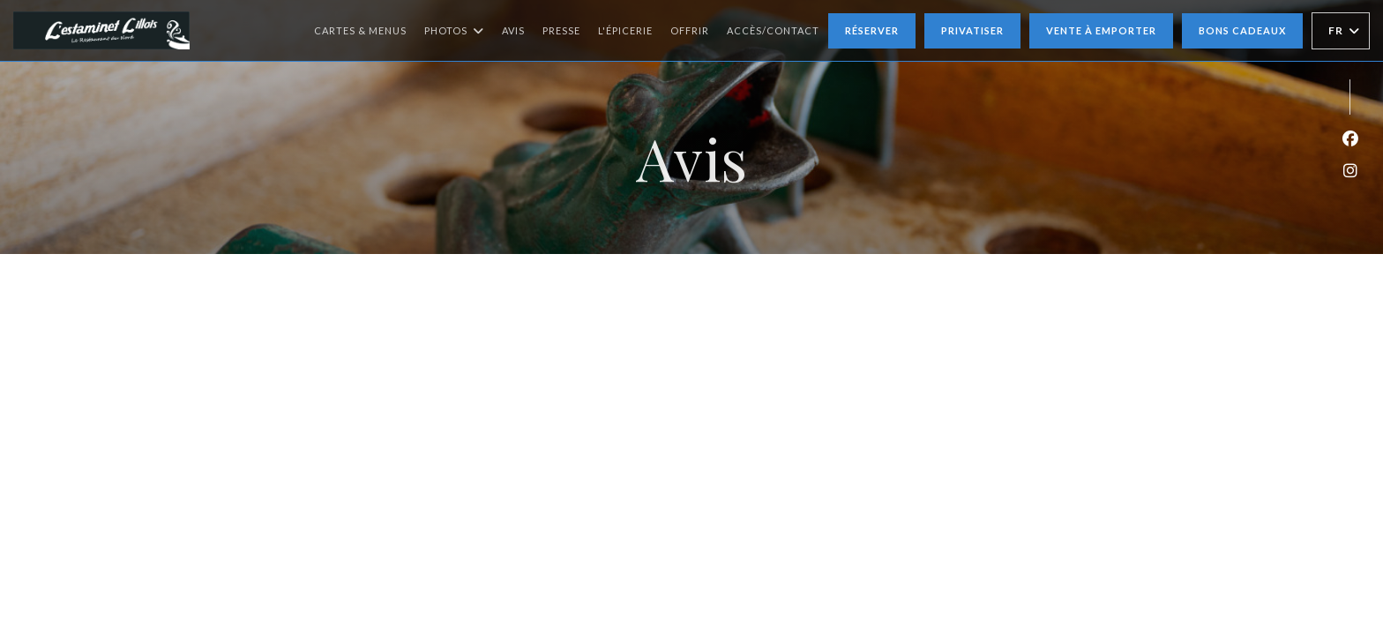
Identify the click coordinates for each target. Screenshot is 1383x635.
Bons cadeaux (1242, 30)
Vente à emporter (1101, 30)
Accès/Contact (773, 30)
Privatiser (972, 30)
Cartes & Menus (360, 30)
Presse (561, 30)
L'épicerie (625, 28)
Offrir (689, 28)
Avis (513, 30)
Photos (454, 31)
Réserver (872, 30)
